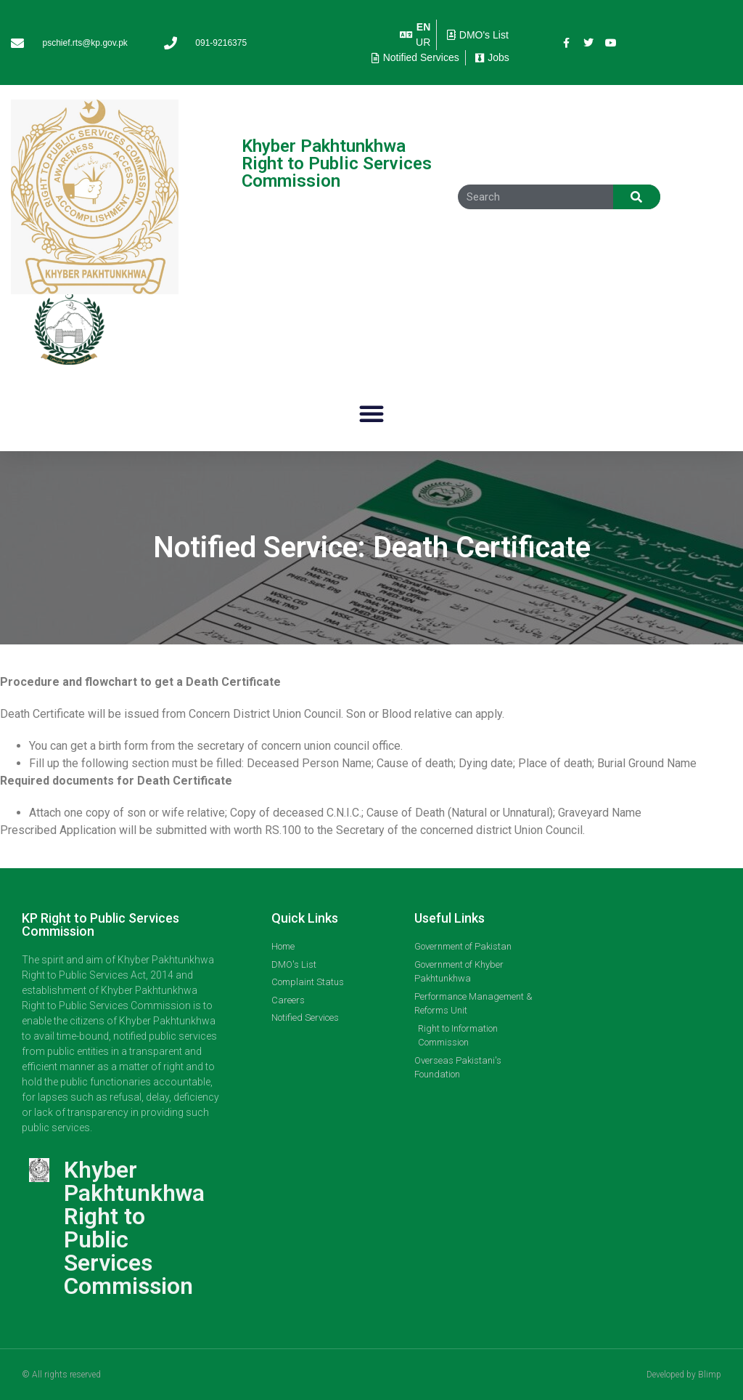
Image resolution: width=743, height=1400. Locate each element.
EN (423, 27)
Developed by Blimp (683, 1374)
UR (423, 42)
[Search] (636, 197)
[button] (371, 413)
